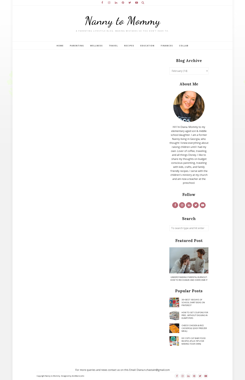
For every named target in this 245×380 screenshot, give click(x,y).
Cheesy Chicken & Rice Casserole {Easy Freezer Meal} (194, 328)
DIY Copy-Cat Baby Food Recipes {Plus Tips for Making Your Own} (194, 341)
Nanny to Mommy (122, 21)
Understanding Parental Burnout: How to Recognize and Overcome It (189, 278)
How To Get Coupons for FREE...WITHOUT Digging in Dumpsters (195, 315)
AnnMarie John (78, 376)
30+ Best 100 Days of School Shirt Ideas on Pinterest (193, 302)
